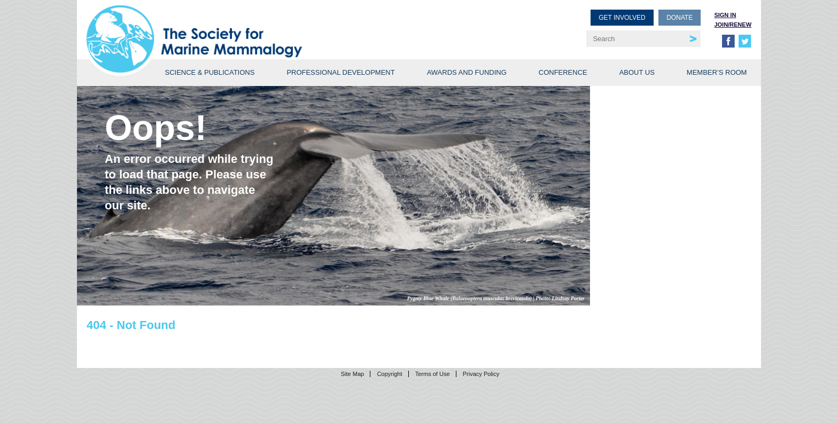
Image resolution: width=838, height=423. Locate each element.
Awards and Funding (467, 72)
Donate (679, 17)
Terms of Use (432, 374)
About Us (637, 72)
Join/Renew (732, 24)
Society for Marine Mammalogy (254, 25)
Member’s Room (717, 72)
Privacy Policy (481, 374)
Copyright (389, 374)
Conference (563, 72)
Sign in (725, 15)
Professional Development (340, 72)
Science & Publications (209, 72)
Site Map (352, 374)
